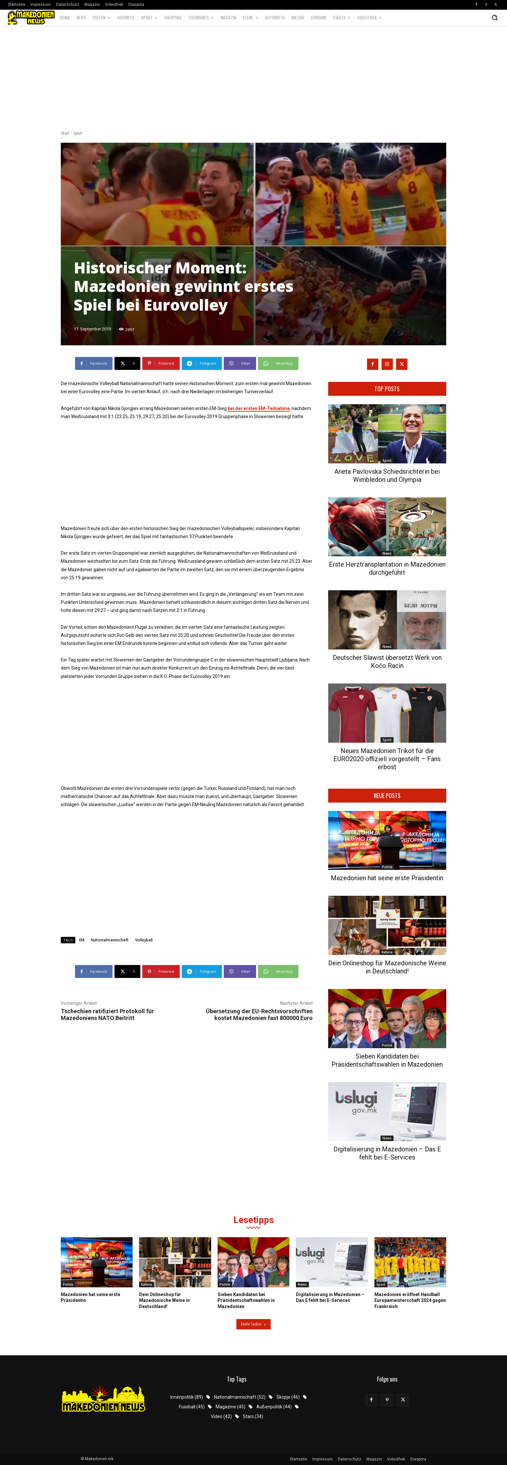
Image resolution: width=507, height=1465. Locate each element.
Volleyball (144, 940)
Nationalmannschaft (110, 940)
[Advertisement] (253, 78)
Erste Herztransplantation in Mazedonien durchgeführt (387, 568)
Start (65, 133)
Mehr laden (253, 1324)
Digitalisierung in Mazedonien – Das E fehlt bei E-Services (387, 1153)
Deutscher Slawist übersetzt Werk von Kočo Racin (387, 662)
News (387, 553)
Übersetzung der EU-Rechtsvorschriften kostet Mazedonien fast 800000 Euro (259, 1014)
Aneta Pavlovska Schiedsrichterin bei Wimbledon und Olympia (387, 475)
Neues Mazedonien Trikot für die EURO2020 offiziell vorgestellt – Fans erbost (387, 759)
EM (81, 940)
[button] (494, 17)
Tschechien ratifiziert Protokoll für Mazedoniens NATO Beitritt (107, 1014)
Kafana (387, 952)
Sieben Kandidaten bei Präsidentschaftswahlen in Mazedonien (387, 1060)
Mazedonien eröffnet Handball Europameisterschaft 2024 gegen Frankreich (410, 1300)
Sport (77, 133)
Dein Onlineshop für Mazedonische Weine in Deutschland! (387, 967)
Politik (387, 867)
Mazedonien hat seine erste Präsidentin (387, 878)
